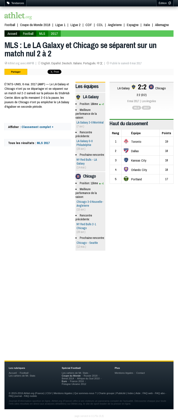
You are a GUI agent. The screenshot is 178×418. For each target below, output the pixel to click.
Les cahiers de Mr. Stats (22, 375)
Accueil (12, 33)
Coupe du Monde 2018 (35, 24)
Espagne (133, 24)
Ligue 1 (60, 24)
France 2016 (77, 381)
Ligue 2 (75, 24)
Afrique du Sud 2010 (88, 378)
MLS (42, 33)
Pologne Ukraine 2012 (74, 384)
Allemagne (162, 24)
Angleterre (115, 24)
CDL (100, 24)
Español (56, 63)
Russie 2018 (91, 375)
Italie (146, 24)
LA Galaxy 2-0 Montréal (90, 122)
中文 (100, 63)
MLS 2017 (43, 143)
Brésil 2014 (68, 378)
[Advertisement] (89, 287)
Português (89, 63)
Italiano (77, 63)
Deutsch (67, 63)
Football (9, 24)
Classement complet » (37, 127)
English (45, 63)
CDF (88, 24)
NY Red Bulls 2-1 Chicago (86, 226)
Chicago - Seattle (87, 243)
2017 (54, 33)
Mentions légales (124, 372)
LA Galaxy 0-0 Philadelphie (85, 143)
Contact (140, 372)
